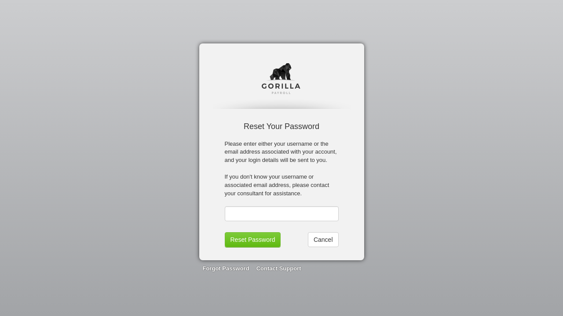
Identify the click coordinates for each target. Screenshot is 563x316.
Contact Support (278, 268)
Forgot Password (226, 268)
